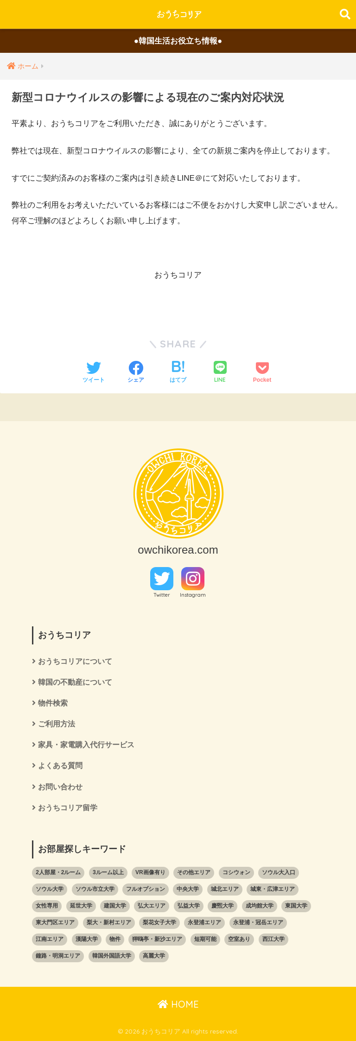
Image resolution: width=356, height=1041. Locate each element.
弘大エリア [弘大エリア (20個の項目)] (151, 905)
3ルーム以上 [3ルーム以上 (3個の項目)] (108, 872)
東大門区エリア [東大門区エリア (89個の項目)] (55, 922)
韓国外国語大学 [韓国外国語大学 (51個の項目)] (111, 956)
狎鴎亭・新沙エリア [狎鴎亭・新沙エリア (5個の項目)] (157, 939)
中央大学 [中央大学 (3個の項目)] (188, 889)
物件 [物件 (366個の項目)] (115, 939)
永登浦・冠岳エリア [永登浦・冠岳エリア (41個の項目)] (258, 922)
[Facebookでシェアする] (135, 372)
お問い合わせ (60, 787)
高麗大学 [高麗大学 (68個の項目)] (154, 956)
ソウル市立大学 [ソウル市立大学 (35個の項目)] (95, 889)
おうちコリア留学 (67, 808)
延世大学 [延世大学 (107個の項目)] (81, 905)
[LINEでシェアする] (220, 372)
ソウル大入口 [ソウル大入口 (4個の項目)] (278, 872)
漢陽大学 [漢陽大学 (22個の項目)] (87, 939)
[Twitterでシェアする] (94, 372)
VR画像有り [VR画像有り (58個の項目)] (150, 872)
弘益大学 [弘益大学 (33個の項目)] (189, 905)
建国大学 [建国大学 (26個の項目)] (115, 905)
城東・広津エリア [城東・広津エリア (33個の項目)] (272, 889)
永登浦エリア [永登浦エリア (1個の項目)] (204, 922)
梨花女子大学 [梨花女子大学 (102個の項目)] (159, 922)
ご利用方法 (56, 724)
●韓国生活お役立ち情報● (178, 41)
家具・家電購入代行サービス (86, 745)
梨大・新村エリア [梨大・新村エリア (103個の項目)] (109, 922)
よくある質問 (60, 766)
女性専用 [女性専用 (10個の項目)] (47, 905)
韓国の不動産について (75, 682)
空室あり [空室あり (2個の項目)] (239, 939)
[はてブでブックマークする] (178, 372)
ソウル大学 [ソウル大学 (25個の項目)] (50, 889)
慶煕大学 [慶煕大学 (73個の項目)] (222, 905)
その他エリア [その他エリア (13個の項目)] (193, 872)
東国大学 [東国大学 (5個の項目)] (296, 905)
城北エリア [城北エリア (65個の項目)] (225, 889)
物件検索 (53, 703)
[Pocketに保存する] (262, 372)
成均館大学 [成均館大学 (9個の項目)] (259, 905)
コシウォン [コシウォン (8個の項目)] (236, 872)
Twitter (161, 595)
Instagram (193, 595)
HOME (178, 1004)
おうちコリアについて (75, 661)
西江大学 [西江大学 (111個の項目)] (273, 939)
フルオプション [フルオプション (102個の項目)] (145, 889)
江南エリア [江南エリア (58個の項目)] (50, 939)
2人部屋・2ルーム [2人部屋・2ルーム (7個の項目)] (58, 872)
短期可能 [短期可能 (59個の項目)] (205, 939)
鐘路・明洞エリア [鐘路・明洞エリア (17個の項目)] (58, 956)
